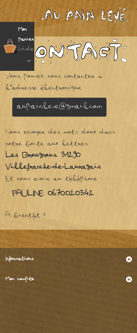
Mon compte (19, 279)
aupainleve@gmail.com (59, 107)
